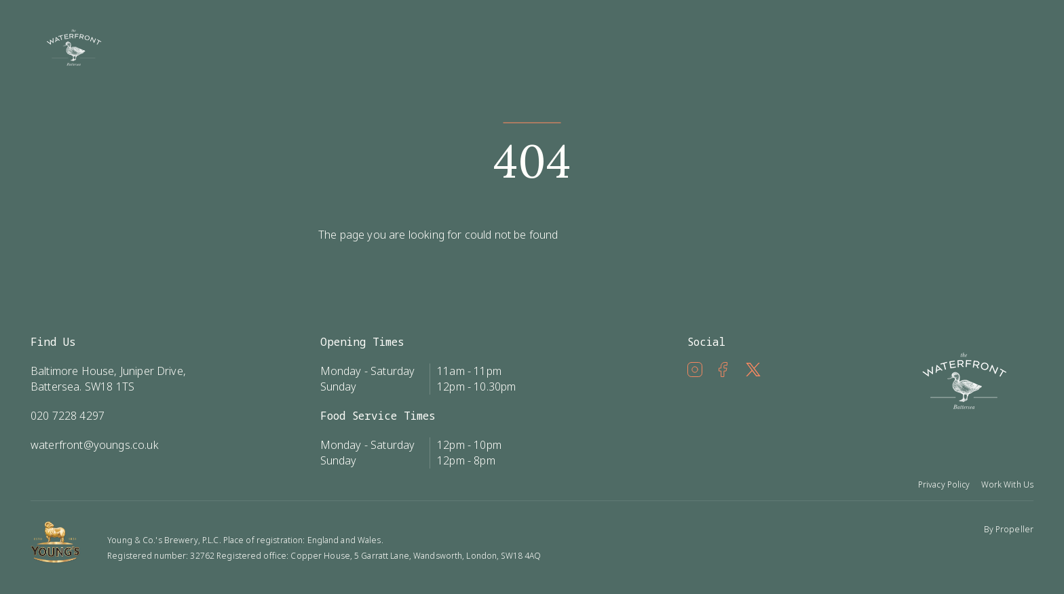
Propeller (1014, 529)
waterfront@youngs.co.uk (95, 444)
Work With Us (1007, 484)
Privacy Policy (944, 484)
